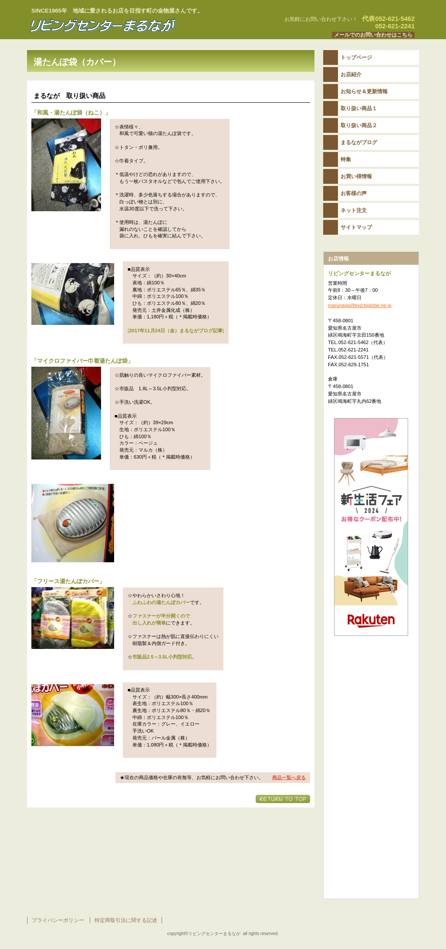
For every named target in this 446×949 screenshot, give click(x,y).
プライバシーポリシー (58, 920)
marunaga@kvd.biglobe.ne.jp (360, 305)
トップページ (356, 57)
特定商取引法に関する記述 (126, 920)
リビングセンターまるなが (136, 25)
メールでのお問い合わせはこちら (373, 35)
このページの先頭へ (283, 799)
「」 (71, 112)
